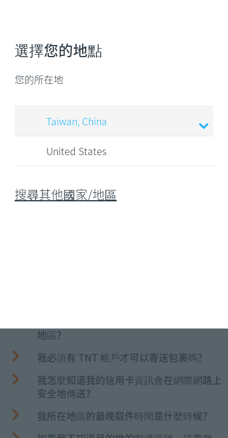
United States (64, 151)
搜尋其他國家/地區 (66, 194)
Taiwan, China (116, 122)
